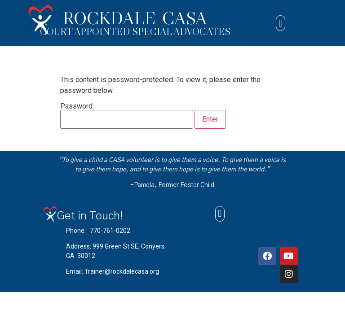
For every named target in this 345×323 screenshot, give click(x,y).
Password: (126, 116)
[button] (280, 23)
